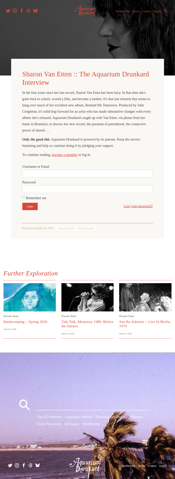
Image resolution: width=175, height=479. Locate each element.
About (137, 12)
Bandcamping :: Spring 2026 (27, 319)
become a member (64, 153)
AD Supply (72, 424)
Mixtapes (136, 416)
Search (161, 18)
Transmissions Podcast (111, 416)
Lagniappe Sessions (79, 416)
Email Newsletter (49, 424)
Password (29, 181)
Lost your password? (138, 204)
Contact (148, 12)
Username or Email (36, 165)
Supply (159, 12)
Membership (124, 12)
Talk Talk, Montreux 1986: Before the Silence (82, 321)
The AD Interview (86, 227)
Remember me (36, 196)
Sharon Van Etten (66, 227)
